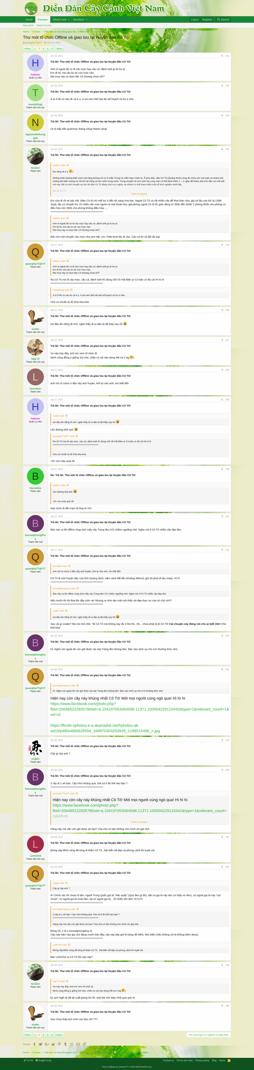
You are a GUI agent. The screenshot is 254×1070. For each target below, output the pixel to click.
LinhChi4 (35, 855)
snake (35, 328)
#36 (227, 770)
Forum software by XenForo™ (127, 1067)
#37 (227, 837)
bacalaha (35, 487)
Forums (43, 19)
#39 (227, 965)
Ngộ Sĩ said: (59, 981)
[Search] (223, 19)
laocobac (35, 388)
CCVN (28, 1060)
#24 (227, 149)
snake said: (58, 415)
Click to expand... (140, 194)
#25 (227, 245)
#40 (227, 1006)
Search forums (44, 25)
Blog (214, 1060)
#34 (227, 669)
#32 (227, 550)
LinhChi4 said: (60, 944)
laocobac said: (60, 566)
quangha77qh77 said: (64, 436)
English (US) (44, 1060)
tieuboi (35, 167)
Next (59, 48)
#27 (227, 340)
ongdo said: (59, 883)
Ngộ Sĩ (35, 358)
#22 (227, 85)
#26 (227, 310)
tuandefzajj (35, 104)
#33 (227, 636)
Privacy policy (202, 1060)
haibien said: (59, 165)
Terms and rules (184, 1060)
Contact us (168, 1060)
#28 (227, 370)
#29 (227, 399)
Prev (28, 48)
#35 (227, 740)
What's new (59, 19)
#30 (227, 469)
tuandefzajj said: (61, 290)
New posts (28, 25)
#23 (227, 115)
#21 (227, 56)
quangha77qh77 (34, 42)
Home (29, 19)
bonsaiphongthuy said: (64, 588)
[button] (69, 19)
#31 (227, 516)
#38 (227, 867)
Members (78, 19)
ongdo (35, 758)
